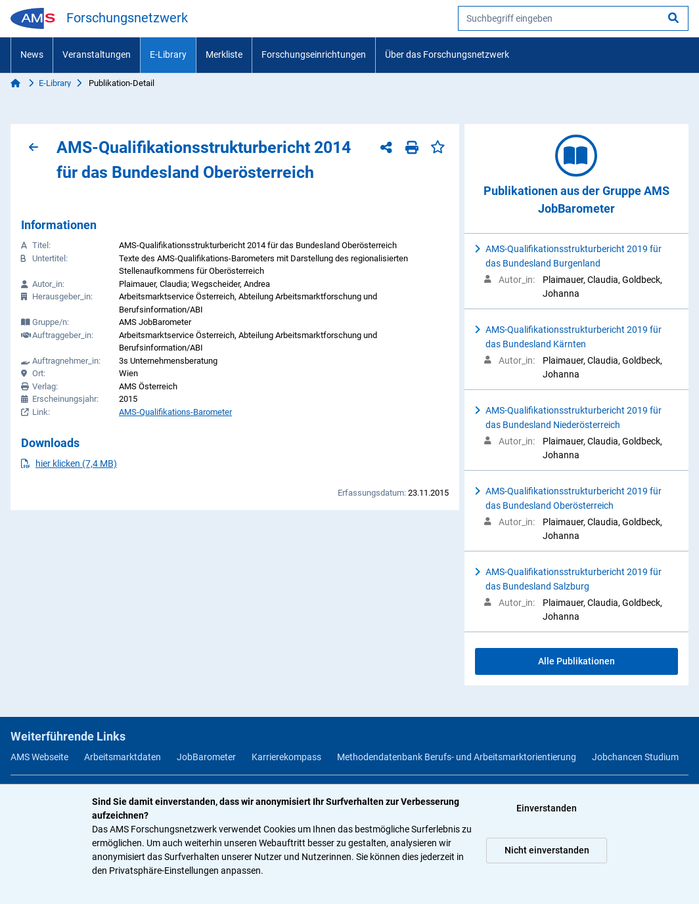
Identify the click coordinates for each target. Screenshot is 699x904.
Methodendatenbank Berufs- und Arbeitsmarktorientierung (456, 757)
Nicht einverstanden (547, 850)
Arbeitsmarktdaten (122, 757)
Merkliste (224, 54)
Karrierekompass (286, 757)
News (31, 54)
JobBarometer (206, 757)
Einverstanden (546, 808)
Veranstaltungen (96, 54)
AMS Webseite (39, 757)
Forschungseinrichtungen (313, 54)
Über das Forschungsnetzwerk (447, 54)
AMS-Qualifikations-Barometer (175, 412)
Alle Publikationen (576, 661)
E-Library (168, 54)
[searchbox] (573, 18)
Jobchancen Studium (635, 757)
